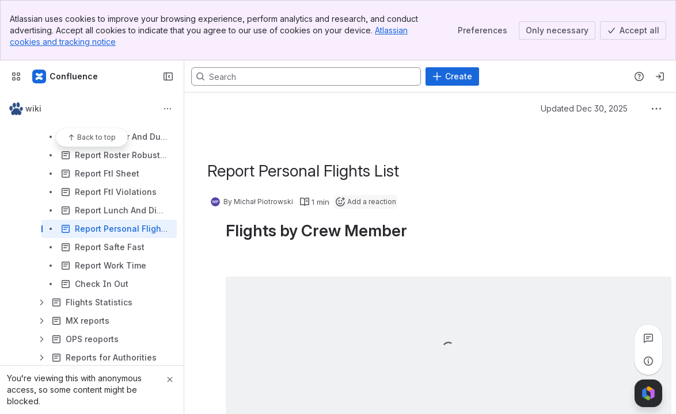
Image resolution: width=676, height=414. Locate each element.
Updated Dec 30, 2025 (584, 108)
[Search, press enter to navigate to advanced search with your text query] (306, 76)
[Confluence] (65, 76)
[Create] (452, 76)
